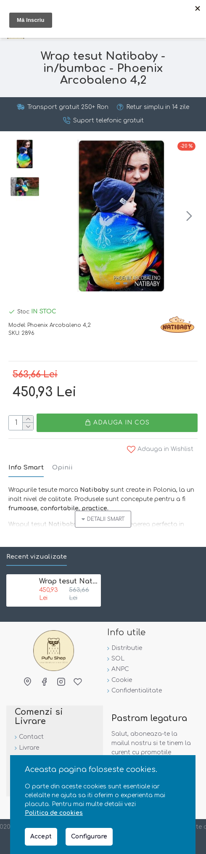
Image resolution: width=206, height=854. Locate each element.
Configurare (89, 836)
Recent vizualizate (36, 556)
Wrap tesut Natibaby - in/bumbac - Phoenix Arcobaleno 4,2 (68, 581)
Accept (41, 836)
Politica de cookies (54, 813)
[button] (189, 215)
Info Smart (26, 468)
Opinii (62, 468)
